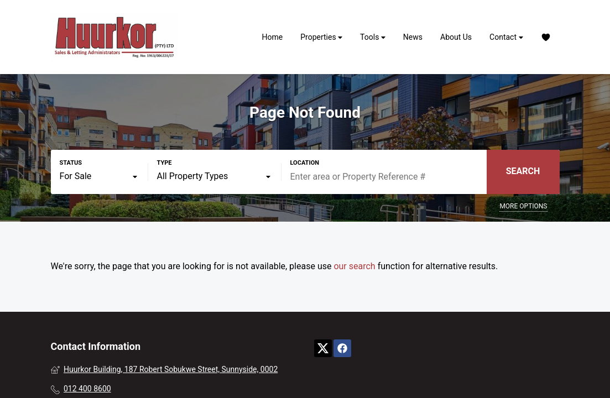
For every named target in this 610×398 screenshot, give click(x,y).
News (413, 37)
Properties (321, 37)
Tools (372, 37)
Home (272, 37)
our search (354, 266)
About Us (456, 37)
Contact (506, 37)
